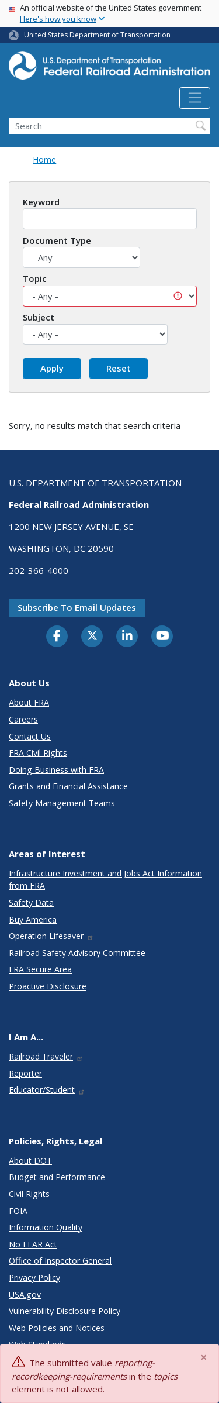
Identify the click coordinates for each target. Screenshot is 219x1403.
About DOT (30, 1160)
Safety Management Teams (62, 803)
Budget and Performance (57, 1176)
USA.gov (25, 1294)
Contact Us (30, 736)
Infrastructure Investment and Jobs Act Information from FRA (105, 879)
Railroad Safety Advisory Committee (77, 952)
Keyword (41, 202)
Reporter (25, 1073)
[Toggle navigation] (194, 98)
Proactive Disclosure (47, 986)
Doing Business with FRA (56, 769)
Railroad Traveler (46, 1056)
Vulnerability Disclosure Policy (64, 1310)
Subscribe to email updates (77, 607)
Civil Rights (29, 1193)
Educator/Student (47, 1089)
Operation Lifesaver (51, 935)
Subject (38, 317)
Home (44, 159)
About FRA (29, 702)
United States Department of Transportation (97, 35)
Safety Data (31, 902)
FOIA (18, 1210)
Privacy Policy (34, 1277)
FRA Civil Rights (38, 752)
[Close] (204, 1357)
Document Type (57, 240)
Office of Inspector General (60, 1260)
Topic (35, 278)
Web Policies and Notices (57, 1327)
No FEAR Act (33, 1244)
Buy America (33, 919)
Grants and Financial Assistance (68, 786)
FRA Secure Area (40, 969)
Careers (23, 719)
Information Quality (45, 1227)
